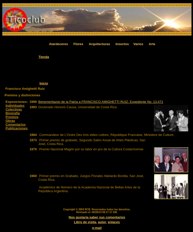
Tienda (44, 57)
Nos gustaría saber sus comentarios (97, 217)
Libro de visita (85, 222)
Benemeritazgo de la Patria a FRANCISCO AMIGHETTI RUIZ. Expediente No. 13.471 (100, 102)
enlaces (114, 222)
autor (102, 222)
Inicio (43, 83)
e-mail (97, 228)
